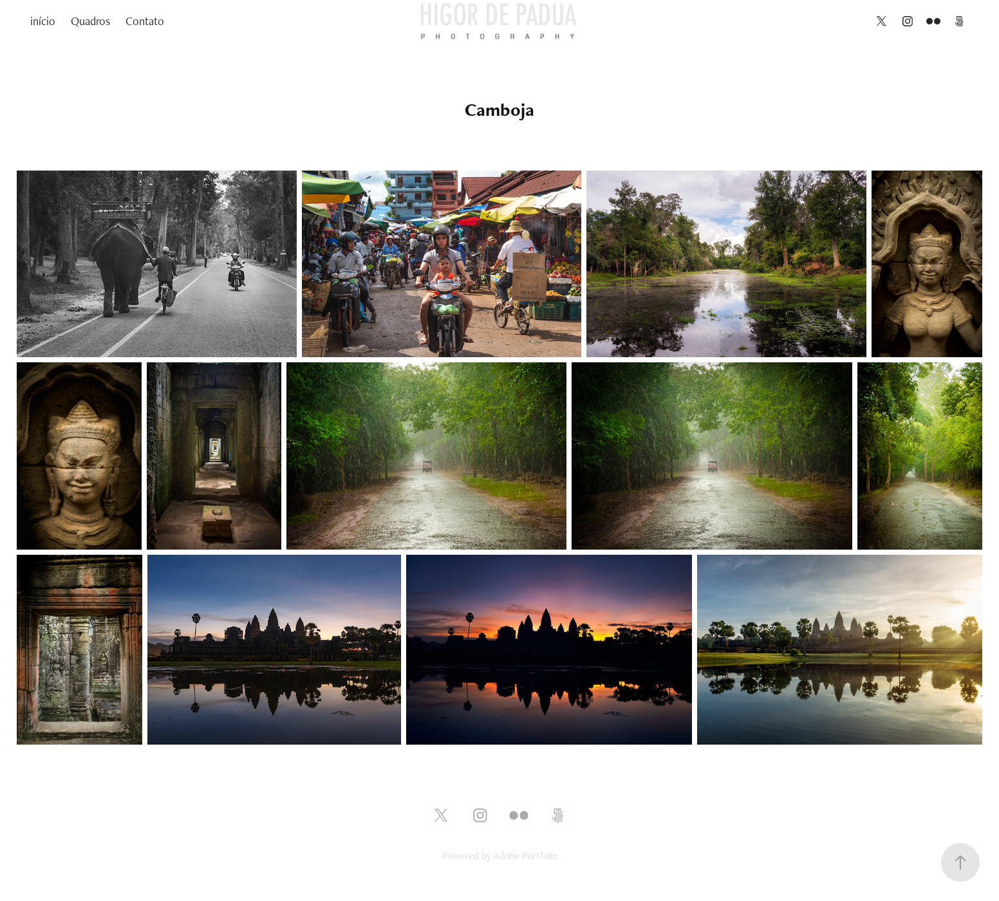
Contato (145, 21)
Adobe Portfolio (525, 855)
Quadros (90, 21)
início (42, 21)
